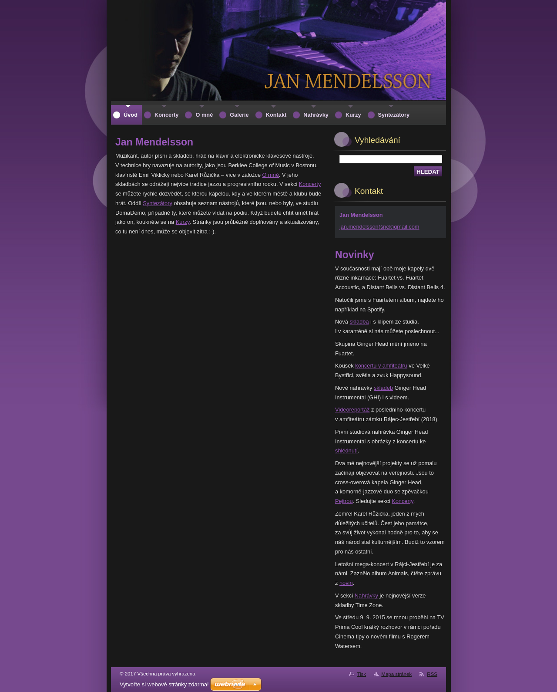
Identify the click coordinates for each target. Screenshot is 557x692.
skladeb (383, 388)
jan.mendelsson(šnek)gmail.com (379, 226)
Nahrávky (366, 595)
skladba (359, 321)
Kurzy (183, 222)
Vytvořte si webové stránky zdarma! (164, 684)
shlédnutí (346, 450)
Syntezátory (157, 203)
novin (346, 583)
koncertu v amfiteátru (381, 365)
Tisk (361, 674)
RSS (432, 674)
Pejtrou (344, 501)
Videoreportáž (352, 409)
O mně (270, 175)
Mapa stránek (396, 674)
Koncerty (310, 184)
